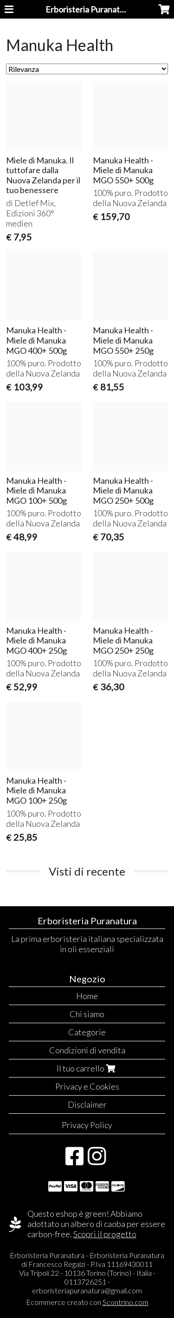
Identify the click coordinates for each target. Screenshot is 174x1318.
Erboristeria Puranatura (88, 9)
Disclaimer (87, 1104)
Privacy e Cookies (87, 1086)
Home (87, 996)
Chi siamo (87, 1014)
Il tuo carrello (87, 1068)
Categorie (87, 1032)
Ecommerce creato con (87, 1302)
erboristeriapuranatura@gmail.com (87, 1290)
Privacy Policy (87, 1125)
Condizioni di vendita (87, 1050)
